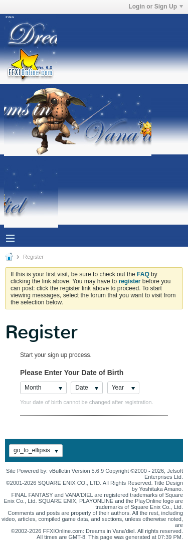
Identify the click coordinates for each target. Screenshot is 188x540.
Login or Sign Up (155, 6)
